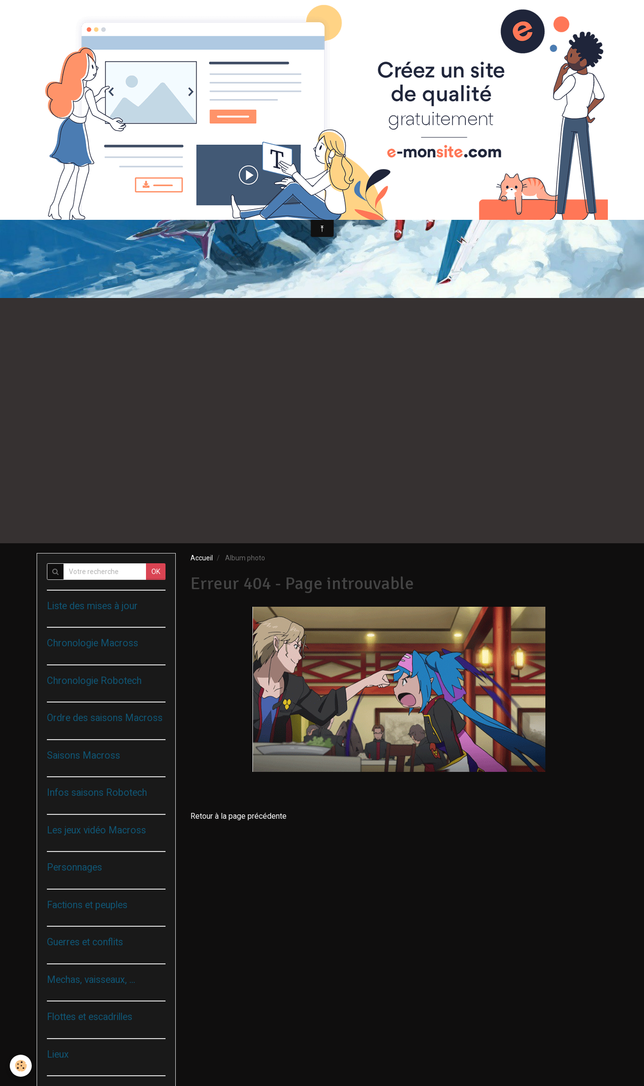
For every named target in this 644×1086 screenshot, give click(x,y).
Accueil (201, 558)
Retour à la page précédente (238, 816)
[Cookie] (21, 1066)
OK (155, 571)
